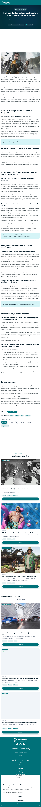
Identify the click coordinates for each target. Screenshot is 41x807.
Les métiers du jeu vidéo (20, 778)
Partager (4, 422)
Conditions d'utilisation (20, 786)
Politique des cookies (20, 790)
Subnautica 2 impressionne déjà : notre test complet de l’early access (20, 678)
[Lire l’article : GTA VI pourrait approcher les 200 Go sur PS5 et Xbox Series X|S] (20, 560)
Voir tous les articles (20, 599)
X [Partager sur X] (16, 422)
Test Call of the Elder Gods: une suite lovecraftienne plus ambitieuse (19, 722)
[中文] (34, 798)
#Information (27, 415)
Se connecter (15, 748)
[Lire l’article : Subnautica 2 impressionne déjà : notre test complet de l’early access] (20, 661)
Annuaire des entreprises (20, 772)
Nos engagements (20, 757)
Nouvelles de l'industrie (20, 9)
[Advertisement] (20, 40)
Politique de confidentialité (20, 788)
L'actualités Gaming (20, 776)
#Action (11, 415)
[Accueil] (20, 740)
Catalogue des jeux (20, 771)
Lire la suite (20, 498)
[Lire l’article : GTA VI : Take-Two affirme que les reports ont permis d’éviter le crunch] (20, 516)
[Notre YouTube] (24, 744)
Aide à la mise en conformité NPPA (20, 760)
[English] (16, 798)
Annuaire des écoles (20, 774)
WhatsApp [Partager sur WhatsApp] (29, 422)
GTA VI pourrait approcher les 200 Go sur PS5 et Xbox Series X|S (19, 576)
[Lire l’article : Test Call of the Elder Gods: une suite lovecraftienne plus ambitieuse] (20, 705)
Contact (20, 764)
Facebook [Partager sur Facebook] (11, 422)
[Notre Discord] (20, 744)
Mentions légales (20, 784)
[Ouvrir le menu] (38, 2)
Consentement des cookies (20, 792)
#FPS (22, 415)
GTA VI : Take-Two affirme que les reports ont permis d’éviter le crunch (20, 532)
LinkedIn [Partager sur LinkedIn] (22, 422)
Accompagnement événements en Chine (20, 759)
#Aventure (17, 415)
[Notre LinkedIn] (17, 744)
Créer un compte (25, 748)
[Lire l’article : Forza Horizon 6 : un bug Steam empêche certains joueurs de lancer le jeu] (20, 616)
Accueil (20, 755)
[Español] (26, 798)
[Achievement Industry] (6, 2)
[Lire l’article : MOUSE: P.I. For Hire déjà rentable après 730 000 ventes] (20, 472)
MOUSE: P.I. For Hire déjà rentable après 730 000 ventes (16, 489)
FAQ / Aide (20, 762)
